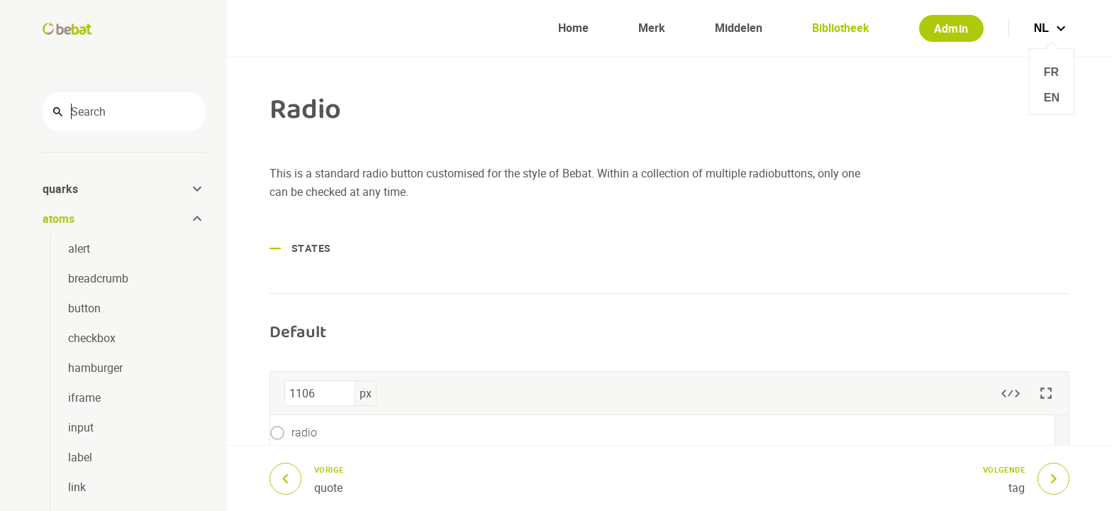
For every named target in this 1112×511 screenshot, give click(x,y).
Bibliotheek (840, 27)
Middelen (738, 27)
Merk (651, 27)
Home (573, 27)
